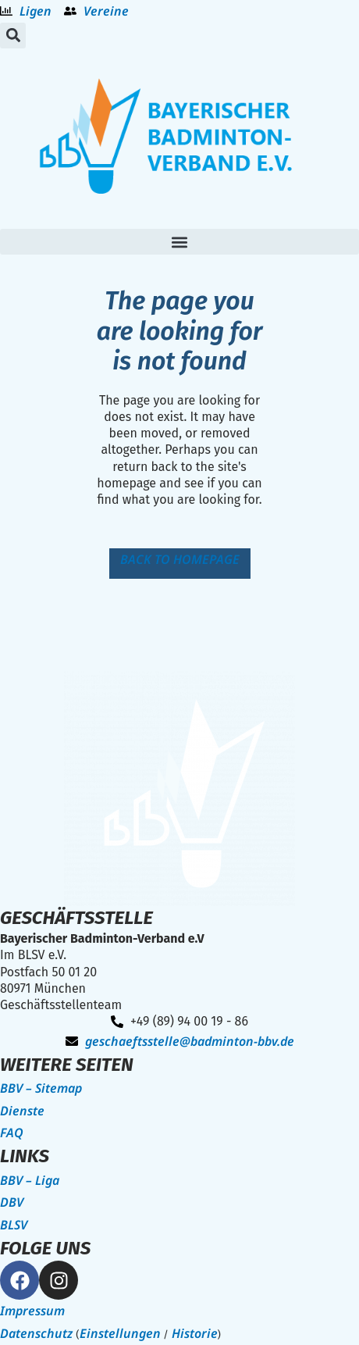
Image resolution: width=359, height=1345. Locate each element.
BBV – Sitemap (41, 1088)
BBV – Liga (29, 1180)
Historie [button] (195, 1333)
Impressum (32, 1310)
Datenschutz (36, 1333)
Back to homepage (180, 559)
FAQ (11, 1132)
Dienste (22, 1110)
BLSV (13, 1224)
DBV (11, 1202)
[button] (13, 35)
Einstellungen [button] (120, 1333)
